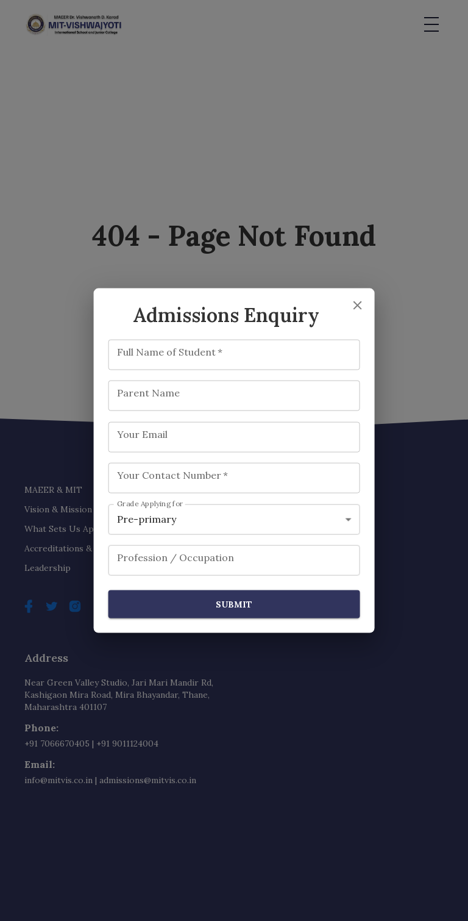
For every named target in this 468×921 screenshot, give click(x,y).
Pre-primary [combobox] (146, 519)
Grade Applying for (150, 503)
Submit (234, 604)
